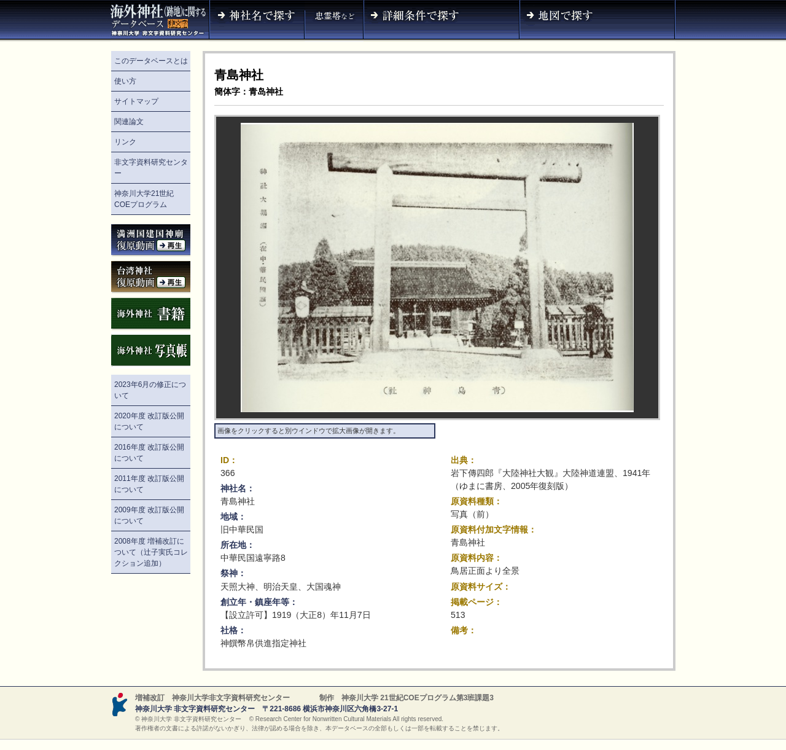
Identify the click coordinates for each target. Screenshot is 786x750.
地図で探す (597, 21)
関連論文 (129, 121)
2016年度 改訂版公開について (149, 453)
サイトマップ (136, 101)
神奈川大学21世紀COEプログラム (144, 199)
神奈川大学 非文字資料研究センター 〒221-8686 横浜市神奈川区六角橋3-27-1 (266, 709)
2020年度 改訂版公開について (149, 421)
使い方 (125, 81)
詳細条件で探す (441, 21)
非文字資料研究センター (151, 168)
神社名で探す (257, 21)
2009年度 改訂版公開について (149, 515)
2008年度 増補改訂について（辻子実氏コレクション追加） (151, 552)
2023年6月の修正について (150, 390)
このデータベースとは (151, 61)
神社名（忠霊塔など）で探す (334, 21)
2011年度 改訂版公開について (149, 484)
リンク (125, 142)
